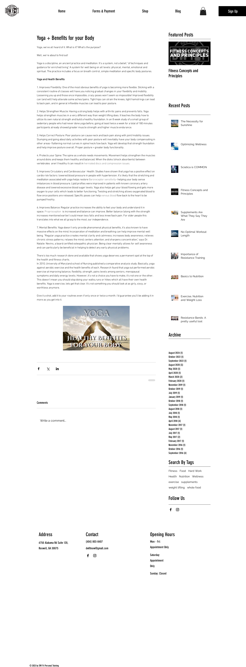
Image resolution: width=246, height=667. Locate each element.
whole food (194, 487)
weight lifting (177, 487)
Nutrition (184, 476)
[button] (203, 11)
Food (183, 470)
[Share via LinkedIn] (57, 369)
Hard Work (195, 470)
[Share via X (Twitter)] (48, 369)
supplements (189, 481)
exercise (174, 481)
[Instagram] (177, 510)
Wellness (197, 476)
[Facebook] (171, 510)
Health (173, 476)
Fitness (173, 470)
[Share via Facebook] (38, 369)
